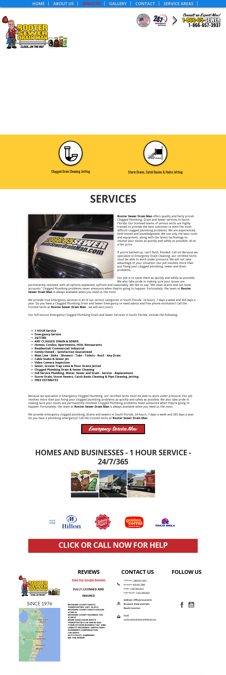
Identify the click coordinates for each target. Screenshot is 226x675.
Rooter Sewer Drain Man (36, 35)
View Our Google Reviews (88, 580)
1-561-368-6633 (143, 592)
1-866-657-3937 (140, 580)
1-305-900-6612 (137, 588)
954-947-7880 (139, 584)
